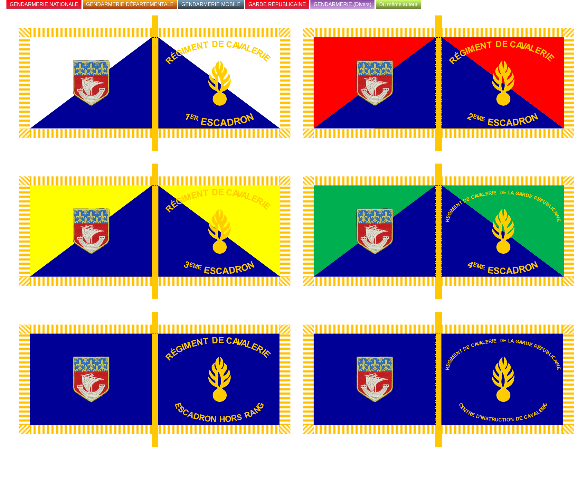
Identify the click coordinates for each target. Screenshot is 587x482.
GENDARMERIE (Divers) (343, 4)
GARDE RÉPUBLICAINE (277, 4)
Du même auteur (398, 4)
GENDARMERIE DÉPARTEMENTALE (130, 4)
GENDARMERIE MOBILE (211, 4)
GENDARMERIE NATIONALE (44, 4)
